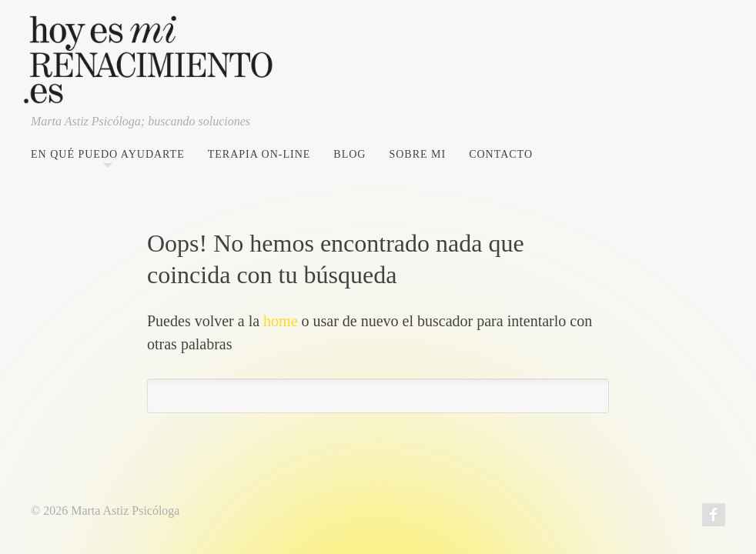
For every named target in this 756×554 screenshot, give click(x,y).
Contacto (501, 154)
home (280, 320)
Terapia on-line (259, 154)
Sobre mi (417, 154)
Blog (349, 154)
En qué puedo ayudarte (108, 154)
